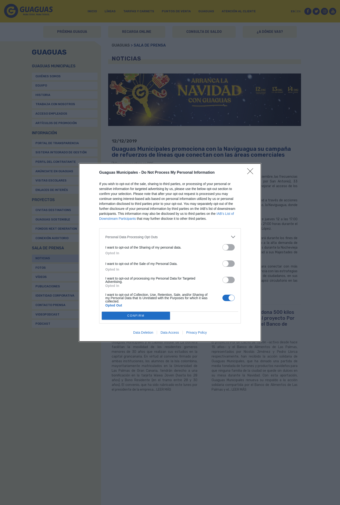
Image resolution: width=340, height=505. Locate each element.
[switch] (228, 247)
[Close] (251, 172)
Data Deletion (143, 332)
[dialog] (170, 252)
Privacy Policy (196, 332)
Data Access (170, 332)
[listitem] (170, 236)
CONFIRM (136, 316)
